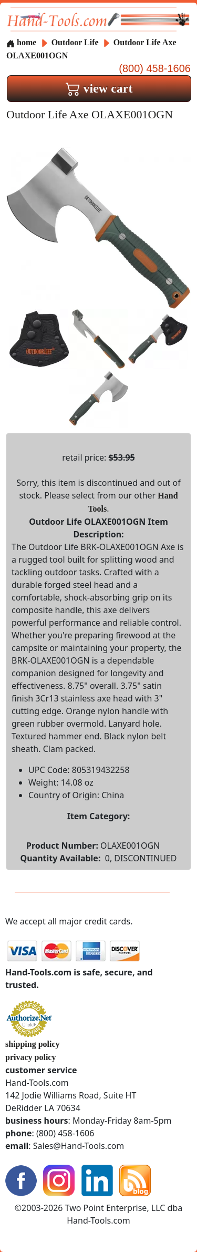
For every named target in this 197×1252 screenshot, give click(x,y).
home (21, 42)
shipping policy (32, 1044)
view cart (99, 88)
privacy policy (30, 1057)
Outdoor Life (76, 42)
